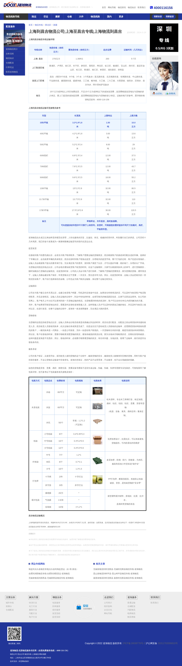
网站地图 (42, 654)
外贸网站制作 (24, 661)
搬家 (57, 16)
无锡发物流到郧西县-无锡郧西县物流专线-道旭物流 (51, 578)
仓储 (69, 16)
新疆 (55, 25)
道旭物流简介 (12, 49)
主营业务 (10, 597)
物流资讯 (122, 7)
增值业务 (57, 597)
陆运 (34, 16)
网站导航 (112, 7)
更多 (121, 16)
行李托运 (10, 67)
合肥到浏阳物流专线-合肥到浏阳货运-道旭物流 (49, 573)
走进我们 (108, 597)
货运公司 (20, 654)
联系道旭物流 (12, 72)
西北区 (48, 25)
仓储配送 (10, 63)
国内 (109, 16)
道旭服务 (132, 597)
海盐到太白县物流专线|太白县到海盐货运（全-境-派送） (53, 569)
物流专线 (39, 25)
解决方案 (33, 597)
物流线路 (95, 16)
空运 (46, 16)
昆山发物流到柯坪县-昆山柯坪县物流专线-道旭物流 (115, 573)
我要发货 (158, 17)
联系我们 (142, 7)
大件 (81, 16)
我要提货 (170, 17)
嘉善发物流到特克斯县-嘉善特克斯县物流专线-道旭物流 (117, 578)
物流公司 (13, 654)
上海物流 (35, 654)
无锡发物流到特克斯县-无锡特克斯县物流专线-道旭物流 (117, 569)
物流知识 (132, 7)
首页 (104, 7)
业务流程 (10, 53)
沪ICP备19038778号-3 (133, 643)
